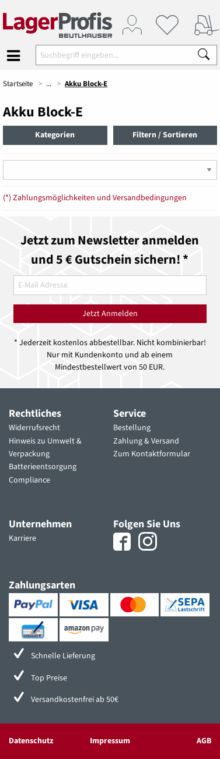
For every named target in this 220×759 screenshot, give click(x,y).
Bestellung (132, 428)
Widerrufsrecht (34, 428)
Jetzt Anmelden (110, 314)
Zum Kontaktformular (151, 454)
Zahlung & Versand (146, 441)
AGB (204, 741)
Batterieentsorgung (42, 467)
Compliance (29, 480)
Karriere (22, 538)
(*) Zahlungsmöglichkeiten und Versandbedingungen (95, 198)
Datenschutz (31, 741)
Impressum (110, 741)
